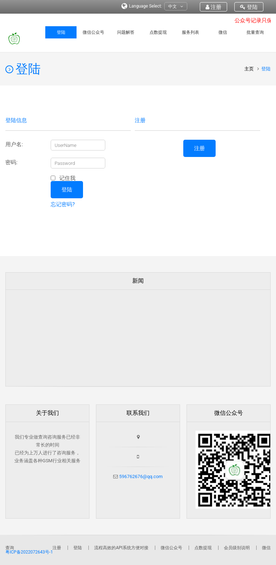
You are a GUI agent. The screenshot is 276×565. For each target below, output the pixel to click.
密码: (11, 162)
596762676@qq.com (140, 476)
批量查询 (255, 32)
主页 (249, 68)
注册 (214, 7)
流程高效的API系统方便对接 (121, 547)
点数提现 (158, 32)
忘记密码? (63, 204)
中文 (175, 7)
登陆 (249, 7)
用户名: (14, 144)
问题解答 (125, 32)
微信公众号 (93, 32)
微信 (222, 32)
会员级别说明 (237, 547)
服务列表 (190, 32)
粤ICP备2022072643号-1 (29, 552)
